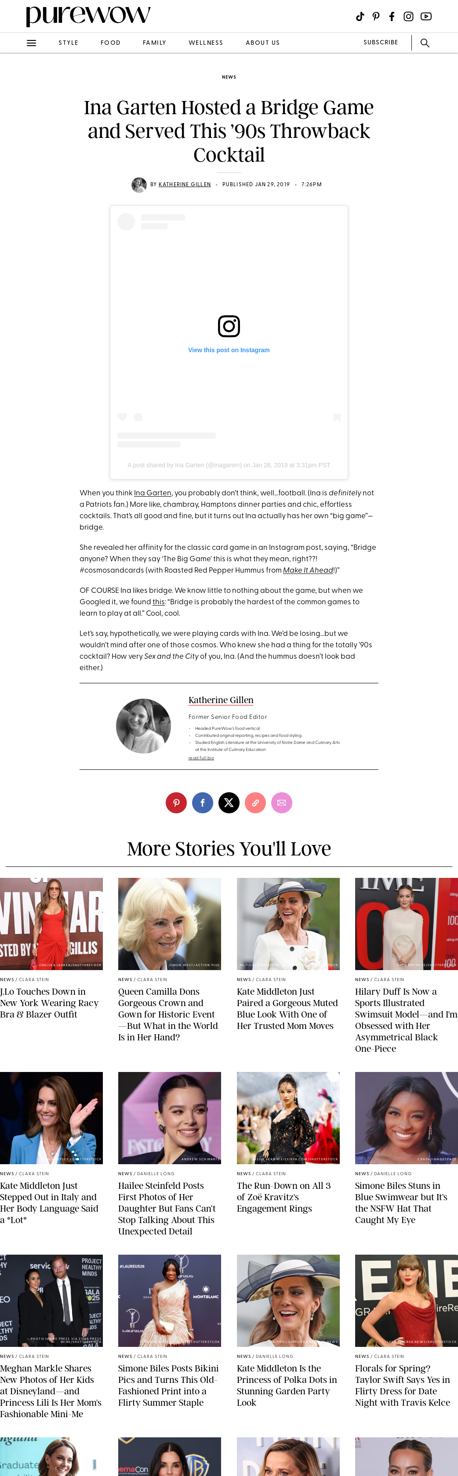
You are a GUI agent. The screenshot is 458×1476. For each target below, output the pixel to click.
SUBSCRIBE (380, 43)
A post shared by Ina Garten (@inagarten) (184, 465)
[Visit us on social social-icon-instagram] (408, 16)
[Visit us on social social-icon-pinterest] (376, 16)
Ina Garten (152, 493)
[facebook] (202, 802)
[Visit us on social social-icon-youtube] (426, 16)
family (155, 43)
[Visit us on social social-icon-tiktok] (360, 16)
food (111, 43)
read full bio (201, 758)
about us (263, 43)
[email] (281, 802)
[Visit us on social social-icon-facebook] (391, 16)
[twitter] (229, 802)
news (229, 77)
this (159, 602)
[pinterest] (176, 802)
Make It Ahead (308, 570)
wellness (206, 43)
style (68, 43)
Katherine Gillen (185, 185)
